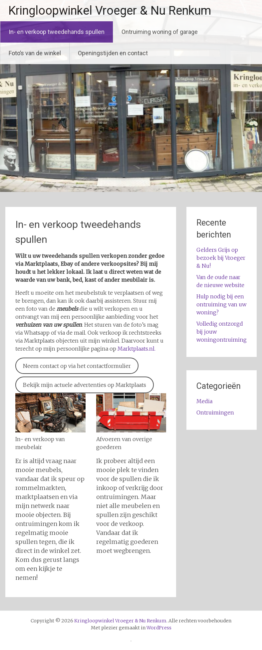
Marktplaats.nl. (135, 348)
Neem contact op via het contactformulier (77, 366)
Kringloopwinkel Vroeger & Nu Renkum (109, 11)
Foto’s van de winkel (35, 53)
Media (204, 401)
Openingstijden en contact (113, 53)
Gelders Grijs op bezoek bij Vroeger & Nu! (220, 257)
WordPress (158, 628)
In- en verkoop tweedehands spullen (57, 31)
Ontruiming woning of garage (160, 31)
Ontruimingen (215, 412)
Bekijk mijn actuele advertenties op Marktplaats (84, 385)
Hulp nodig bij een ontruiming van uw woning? (221, 304)
